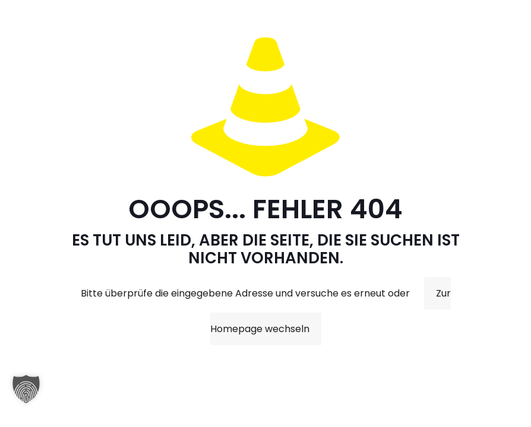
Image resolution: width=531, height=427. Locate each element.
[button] (26, 395)
